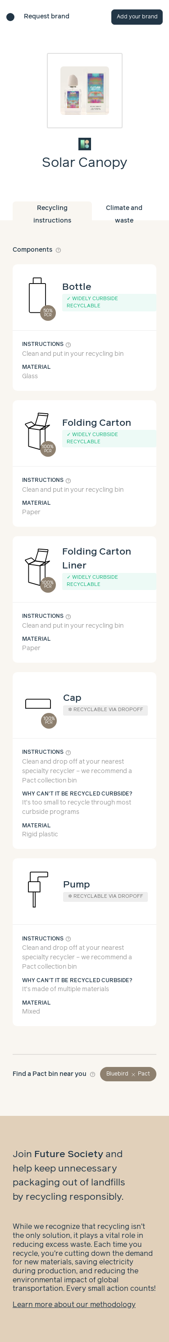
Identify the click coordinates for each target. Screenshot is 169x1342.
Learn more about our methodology (74, 1305)
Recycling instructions (52, 212)
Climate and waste (124, 212)
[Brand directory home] (10, 17)
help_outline (58, 250)
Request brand (46, 16)
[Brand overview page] (85, 144)
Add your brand (137, 17)
